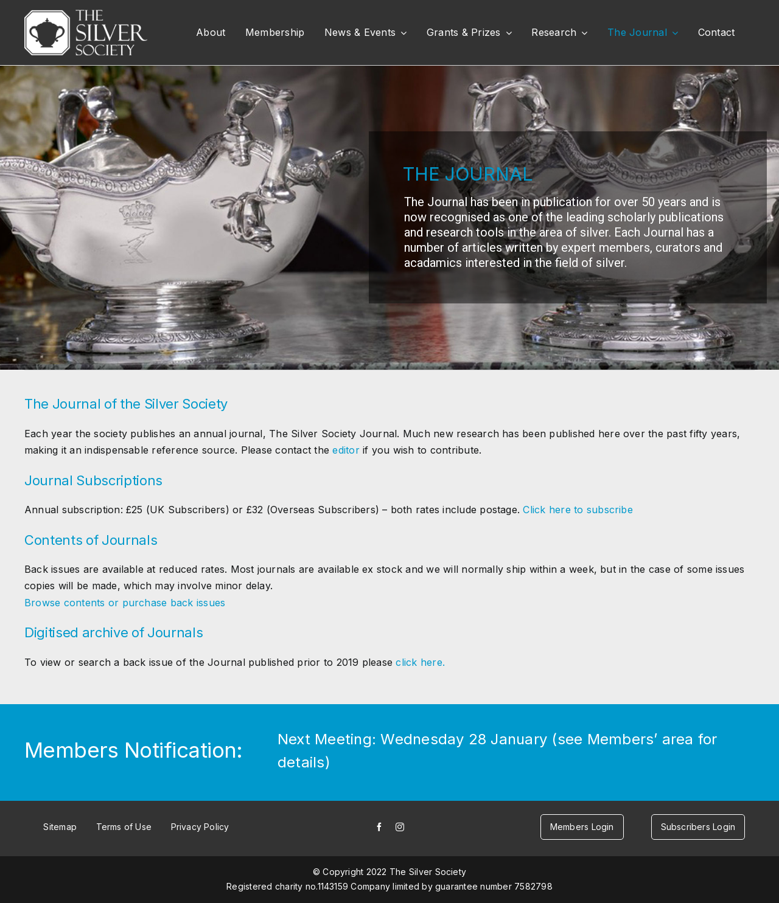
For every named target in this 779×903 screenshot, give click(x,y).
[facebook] (379, 827)
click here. (420, 662)
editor (347, 450)
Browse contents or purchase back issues (124, 603)
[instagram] (400, 827)
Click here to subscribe (578, 509)
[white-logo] (85, 15)
